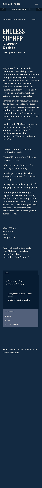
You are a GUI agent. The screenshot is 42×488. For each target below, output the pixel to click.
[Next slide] (39, 9)
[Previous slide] (3, 9)
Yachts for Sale (18, 19)
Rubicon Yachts (7, 19)
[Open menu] (36, 3)
